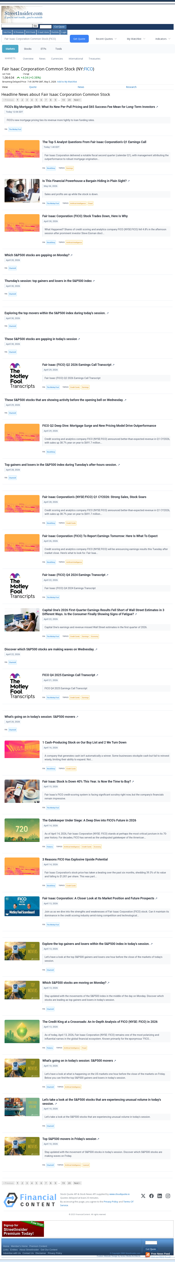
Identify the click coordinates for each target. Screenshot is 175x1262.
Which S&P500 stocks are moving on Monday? (75, 983)
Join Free (7, 32)
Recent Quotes (104, 38)
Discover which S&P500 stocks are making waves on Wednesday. (51, 649)
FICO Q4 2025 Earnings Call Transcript (70, 675)
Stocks (27, 48)
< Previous (8, 99)
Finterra (50, 847)
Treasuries (94, 58)
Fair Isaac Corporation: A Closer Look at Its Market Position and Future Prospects (99, 899)
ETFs (43, 48)
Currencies (57, 58)
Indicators (161, 38)
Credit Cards (74, 387)
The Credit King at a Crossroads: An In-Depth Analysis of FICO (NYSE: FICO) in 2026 (100, 1022)
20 (69, 99)
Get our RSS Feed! (158, 1256)
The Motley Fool (15, 129)
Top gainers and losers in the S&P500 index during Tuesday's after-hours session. (62, 465)
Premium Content (38, 1247)
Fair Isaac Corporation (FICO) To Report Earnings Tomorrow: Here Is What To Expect (100, 536)
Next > (77, 99)
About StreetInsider (29, 1250)
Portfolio (55, 32)
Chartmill (12, 268)
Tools (58, 48)
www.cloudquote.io (119, 1194)
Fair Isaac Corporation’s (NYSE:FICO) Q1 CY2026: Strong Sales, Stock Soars (94, 497)
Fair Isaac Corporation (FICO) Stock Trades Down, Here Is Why (85, 216)
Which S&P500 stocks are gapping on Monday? (38, 255)
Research (131, 87)
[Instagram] (168, 1200)
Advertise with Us (12, 1254)
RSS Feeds (30, 32)
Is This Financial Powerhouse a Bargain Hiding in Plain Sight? (86, 181)
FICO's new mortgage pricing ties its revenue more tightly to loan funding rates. (51, 120)
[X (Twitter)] (143, 1200)
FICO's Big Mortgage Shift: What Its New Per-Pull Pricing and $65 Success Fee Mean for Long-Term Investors (81, 107)
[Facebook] (151, 1200)
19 (63, 99)
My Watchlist (134, 38)
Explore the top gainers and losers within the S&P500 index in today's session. (97, 944)
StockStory (51, 168)
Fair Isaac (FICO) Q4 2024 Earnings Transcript (75, 575)
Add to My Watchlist (73, 81)
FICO (88, 69)
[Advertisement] (107, 14)
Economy (94, 637)
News (42, 58)
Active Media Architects (130, 1257)
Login (63, 32)
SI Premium (18, 32)
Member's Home (19, 1247)
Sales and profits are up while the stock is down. (72, 194)
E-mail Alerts (43, 32)
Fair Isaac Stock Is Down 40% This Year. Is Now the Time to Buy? (88, 782)
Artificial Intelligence (78, 203)
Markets (10, 48)
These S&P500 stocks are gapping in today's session (42, 339)
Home (6, 1247)
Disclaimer (41, 1254)
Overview (28, 58)
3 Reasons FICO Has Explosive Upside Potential (75, 860)
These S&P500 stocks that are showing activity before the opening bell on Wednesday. (65, 400)
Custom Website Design (107, 1257)
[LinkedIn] (159, 1200)
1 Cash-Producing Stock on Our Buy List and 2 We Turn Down (84, 743)
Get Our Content (49, 1250)
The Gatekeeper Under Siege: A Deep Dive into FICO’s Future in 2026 (89, 821)
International (76, 58)
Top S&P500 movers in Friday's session (70, 1139)
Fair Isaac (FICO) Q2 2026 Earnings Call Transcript (78, 365)
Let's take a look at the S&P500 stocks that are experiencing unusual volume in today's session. (101, 1102)
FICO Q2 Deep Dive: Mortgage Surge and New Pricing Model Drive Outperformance (99, 426)
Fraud (90, 203)
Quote (33, 87)
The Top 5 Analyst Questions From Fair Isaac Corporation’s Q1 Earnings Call (94, 142)
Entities (14, 1250)
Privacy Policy (111, 1202)
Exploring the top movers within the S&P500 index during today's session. (57, 313)
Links (5, 1250)
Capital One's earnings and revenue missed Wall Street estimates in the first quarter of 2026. (96, 627)
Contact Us (28, 1254)
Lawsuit (86, 1166)
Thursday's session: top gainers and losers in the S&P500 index (50, 281)
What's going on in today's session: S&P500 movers (41, 717)
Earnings (69, 168)
